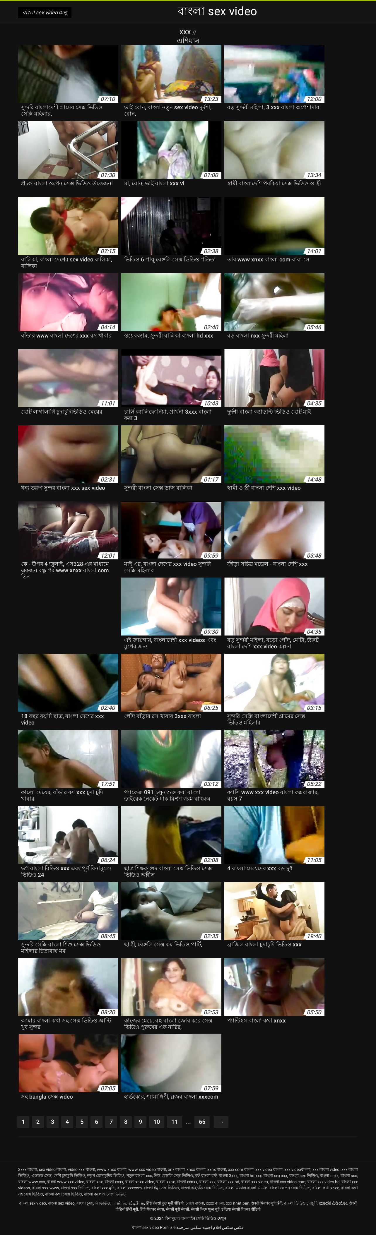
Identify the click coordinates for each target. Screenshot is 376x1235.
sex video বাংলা (52, 1169)
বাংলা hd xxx (251, 1175)
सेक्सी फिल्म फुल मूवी (205, 1209)
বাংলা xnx (94, 1181)
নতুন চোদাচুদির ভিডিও (105, 1175)
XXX (186, 32)
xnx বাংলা (176, 1169)
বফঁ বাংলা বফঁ (206, 1175)
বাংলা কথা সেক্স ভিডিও (63, 1194)
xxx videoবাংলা (297, 1169)
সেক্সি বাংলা (194, 1203)
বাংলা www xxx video (65, 1181)
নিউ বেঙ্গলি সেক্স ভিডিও (173, 1175)
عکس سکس (233, 1227)
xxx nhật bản (237, 1203)
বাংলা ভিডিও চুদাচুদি (300, 1203)
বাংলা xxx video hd (323, 1181)
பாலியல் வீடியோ (128, 1203)
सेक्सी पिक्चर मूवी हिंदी (266, 1203)
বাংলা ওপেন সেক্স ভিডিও (289, 1188)
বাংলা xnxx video (139, 1181)
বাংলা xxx (207, 1181)
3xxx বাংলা (27, 1169)
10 (156, 1122)
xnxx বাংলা (196, 1169)
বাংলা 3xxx (228, 1175)
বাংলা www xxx (31, 1181)
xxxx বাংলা (215, 1203)
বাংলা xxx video (254, 1181)
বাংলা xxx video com (287, 1181)
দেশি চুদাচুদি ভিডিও (69, 1175)
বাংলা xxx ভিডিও (75, 1188)
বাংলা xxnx (165, 1181)
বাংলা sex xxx (275, 1175)
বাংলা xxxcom (129, 1188)
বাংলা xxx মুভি (103, 1188)
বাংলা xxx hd (228, 1181)
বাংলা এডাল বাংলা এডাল (246, 1188)
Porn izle (167, 1227)
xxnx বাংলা (216, 1169)
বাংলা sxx (349, 1175)
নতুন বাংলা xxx (139, 1175)
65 (202, 1122)
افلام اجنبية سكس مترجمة (198, 1227)
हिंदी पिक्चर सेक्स (152, 1209)
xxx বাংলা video (326, 1169)
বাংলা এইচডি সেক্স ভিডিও (202, 1188)
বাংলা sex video (32, 1203)
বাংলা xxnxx (187, 1181)
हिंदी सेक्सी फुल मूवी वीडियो (165, 1203)
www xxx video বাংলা (147, 1169)
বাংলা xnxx (114, 1181)
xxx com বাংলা (241, 1169)
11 (174, 1122)
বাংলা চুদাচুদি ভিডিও (93, 1203)
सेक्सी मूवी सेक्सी (177, 1209)
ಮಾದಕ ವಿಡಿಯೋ (333, 1203)
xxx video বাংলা (269, 1169)
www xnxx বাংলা (112, 1169)
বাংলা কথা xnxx (325, 1188)
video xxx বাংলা (81, 1169)
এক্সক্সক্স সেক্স (41, 1175)
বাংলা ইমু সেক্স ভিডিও (161, 1188)
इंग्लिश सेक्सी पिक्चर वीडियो (241, 1209)
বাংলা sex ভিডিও (303, 1175)
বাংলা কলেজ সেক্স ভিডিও (105, 1194)
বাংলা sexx (329, 1175)
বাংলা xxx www (45, 1188)
